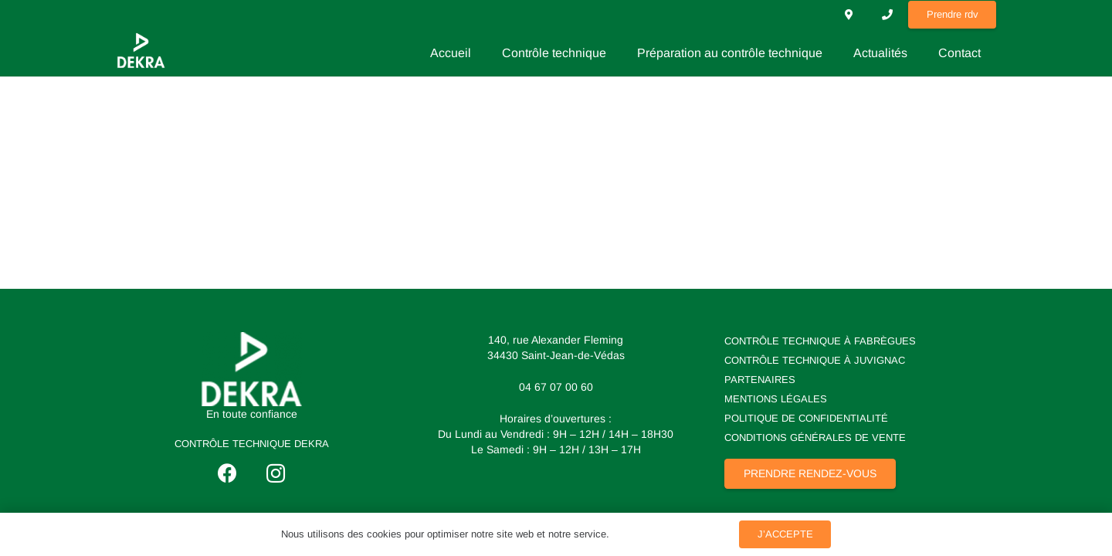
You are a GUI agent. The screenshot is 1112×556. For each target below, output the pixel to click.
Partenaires (759, 379)
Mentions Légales (775, 399)
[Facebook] (227, 473)
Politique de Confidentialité (806, 418)
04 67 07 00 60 (556, 387)
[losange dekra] (141, 50)
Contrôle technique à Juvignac (814, 360)
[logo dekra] (252, 369)
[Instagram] (276, 473)
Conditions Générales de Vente (815, 437)
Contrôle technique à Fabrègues (820, 341)
